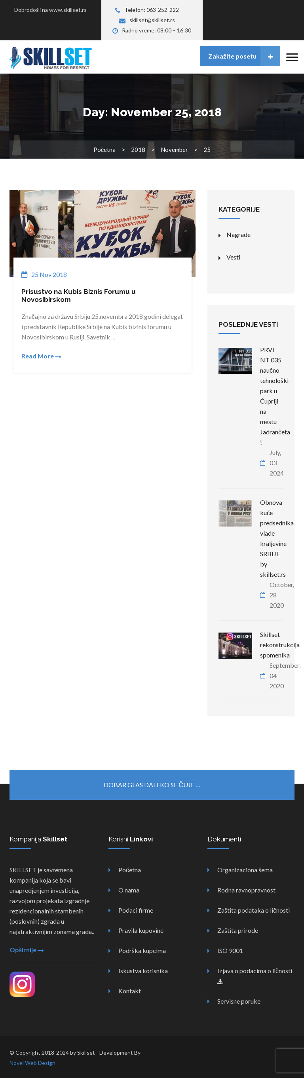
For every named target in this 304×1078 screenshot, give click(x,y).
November (174, 149)
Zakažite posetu (244, 56)
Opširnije (27, 949)
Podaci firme (135, 910)
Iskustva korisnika (143, 970)
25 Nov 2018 (49, 274)
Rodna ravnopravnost (246, 890)
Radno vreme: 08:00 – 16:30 (151, 30)
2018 (138, 149)
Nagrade (238, 234)
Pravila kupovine (140, 930)
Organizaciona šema (245, 869)
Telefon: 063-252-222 (147, 9)
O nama (128, 890)
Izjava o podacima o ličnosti (254, 976)
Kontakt (129, 991)
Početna (104, 149)
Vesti (233, 257)
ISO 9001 (230, 950)
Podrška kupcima (142, 950)
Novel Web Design (32, 1062)
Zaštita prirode (237, 930)
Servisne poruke (238, 1001)
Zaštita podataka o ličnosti (253, 910)
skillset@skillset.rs (147, 20)
